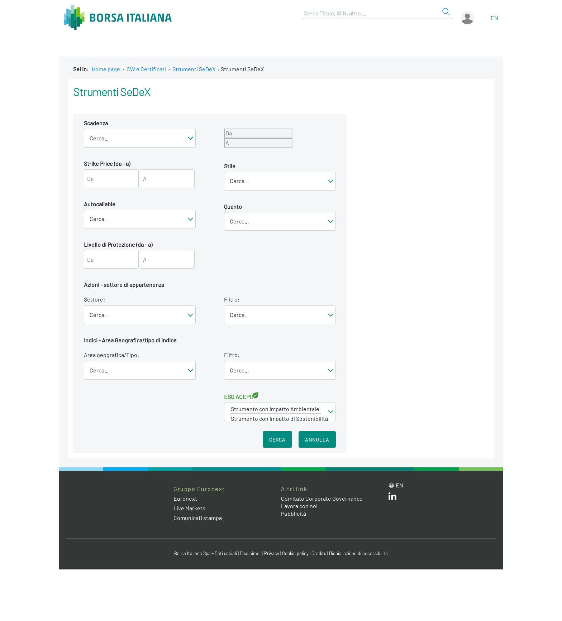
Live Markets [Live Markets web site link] (189, 508)
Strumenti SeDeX (193, 69)
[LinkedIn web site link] (392, 497)
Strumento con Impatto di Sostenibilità (275, 418)
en (494, 17)
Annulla (317, 440)
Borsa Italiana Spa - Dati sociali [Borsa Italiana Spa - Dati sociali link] (205, 553)
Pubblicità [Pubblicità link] (293, 513)
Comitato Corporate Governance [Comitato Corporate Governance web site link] (322, 498)
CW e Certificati (146, 69)
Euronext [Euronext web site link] (185, 498)
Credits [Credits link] (318, 553)
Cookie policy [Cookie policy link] (295, 553)
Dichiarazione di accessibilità (358, 553)
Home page (106, 69)
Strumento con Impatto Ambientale (275, 409)
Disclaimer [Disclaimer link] (250, 553)
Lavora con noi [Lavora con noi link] (299, 505)
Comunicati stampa (197, 517)
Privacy (271, 553)
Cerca (277, 440)
